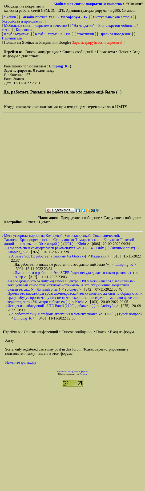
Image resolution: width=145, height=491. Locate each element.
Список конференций (41, 52)
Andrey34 (108, 306)
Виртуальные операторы (112, 17)
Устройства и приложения (23, 21)
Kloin (82, 244)
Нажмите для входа (20, 362)
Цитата (44, 222)
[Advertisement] (44, 159)
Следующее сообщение (122, 218)
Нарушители (12, 38)
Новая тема (106, 52)
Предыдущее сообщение (80, 218)
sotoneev (72, 289)
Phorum (83, 374)
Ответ (30, 222)
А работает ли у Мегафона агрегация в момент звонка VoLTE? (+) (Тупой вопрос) (76, 314)
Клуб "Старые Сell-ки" (53, 34)
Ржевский (99, 256)
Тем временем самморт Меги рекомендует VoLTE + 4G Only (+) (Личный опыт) (71, 248)
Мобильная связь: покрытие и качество (88, 4)
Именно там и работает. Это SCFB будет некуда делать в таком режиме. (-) (74, 273)
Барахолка (24, 30)
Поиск (124, 52)
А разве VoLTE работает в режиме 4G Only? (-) (48, 256)
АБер (19, 277)
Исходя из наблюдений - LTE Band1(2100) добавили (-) (51, 306)
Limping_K (58, 66)
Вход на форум (122, 332)
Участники (85, 34)
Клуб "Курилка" (16, 34)
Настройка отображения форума (72, 371)
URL (68, 244)
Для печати (30, 56)
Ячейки (10, 17)
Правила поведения (115, 34)
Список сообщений (77, 52)
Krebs (80, 302)
